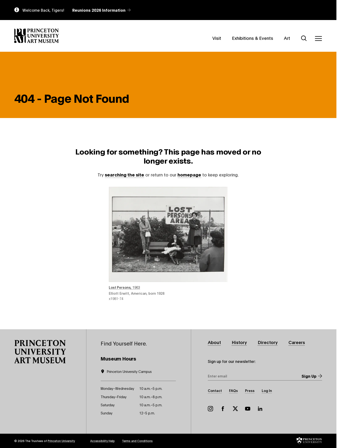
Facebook (222, 408)
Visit (216, 38)
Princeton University (61, 441)
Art (287, 38)
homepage (189, 174)
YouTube (247, 408)
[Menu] (318, 38)
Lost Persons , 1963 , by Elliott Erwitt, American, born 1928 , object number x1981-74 (168, 244)
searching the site (124, 174)
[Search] (304, 38)
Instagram (210, 408)
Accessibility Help (102, 441)
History (239, 342)
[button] (40, 352)
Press (250, 390)
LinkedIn (260, 408)
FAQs (233, 390)
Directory (268, 342)
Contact (215, 390)
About (214, 342)
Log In (267, 390)
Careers (296, 342)
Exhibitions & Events (252, 38)
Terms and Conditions (137, 441)
